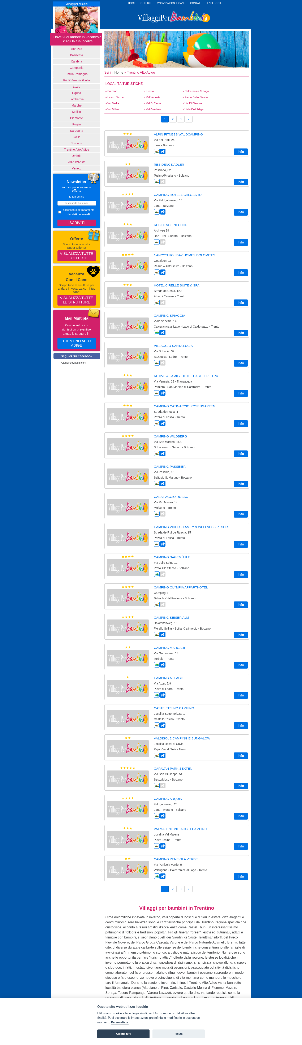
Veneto (76, 168)
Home (118, 72)
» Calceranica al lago (195, 91)
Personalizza (119, 1022)
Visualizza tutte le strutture (76, 300)
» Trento (149, 91)
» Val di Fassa (152, 103)
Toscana (76, 143)
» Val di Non (112, 109)
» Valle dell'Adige (193, 109)
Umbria (76, 155)
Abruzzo (76, 49)
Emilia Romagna (76, 74)
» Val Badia (112, 103)
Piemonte (76, 118)
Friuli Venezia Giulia (76, 80)
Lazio (76, 86)
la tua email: (76, 196)
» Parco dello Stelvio (195, 97)
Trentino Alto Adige (76, 149)
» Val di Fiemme (192, 103)
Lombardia (76, 99)
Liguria (76, 93)
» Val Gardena (152, 109)
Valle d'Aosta (77, 162)
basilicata (76, 55)
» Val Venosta (152, 97)
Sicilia (77, 137)
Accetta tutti (123, 1033)
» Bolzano (111, 91)
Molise (76, 111)
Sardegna (76, 130)
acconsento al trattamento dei (76, 212)
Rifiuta (178, 1033)
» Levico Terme (114, 97)
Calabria (76, 61)
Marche (77, 105)
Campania (76, 67)
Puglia (76, 124)
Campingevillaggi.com (73, 362)
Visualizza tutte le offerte (76, 255)
